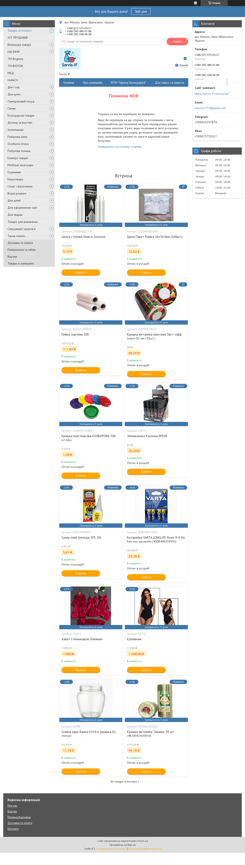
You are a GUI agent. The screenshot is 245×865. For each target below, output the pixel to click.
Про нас (12, 805)
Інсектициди (15, 130)
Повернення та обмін (22, 250)
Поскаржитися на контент (110, 848)
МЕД (11, 73)
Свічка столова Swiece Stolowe (83, 237)
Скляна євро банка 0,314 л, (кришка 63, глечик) (88, 734)
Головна (68, 82)
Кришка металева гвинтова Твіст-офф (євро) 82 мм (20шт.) (154, 336)
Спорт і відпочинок (20, 186)
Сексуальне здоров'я (21, 229)
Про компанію (92, 82)
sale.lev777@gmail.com (210, 108)
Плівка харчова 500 (75, 334)
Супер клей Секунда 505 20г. (81, 537)
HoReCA (13, 80)
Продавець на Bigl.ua (122, 844)
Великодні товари (19, 45)
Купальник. (134, 639)
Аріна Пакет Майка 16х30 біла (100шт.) (154, 237)
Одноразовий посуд (21, 101)
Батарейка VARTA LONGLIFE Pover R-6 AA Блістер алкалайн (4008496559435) (156, 539)
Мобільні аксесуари (20, 165)
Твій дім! (141, 11)
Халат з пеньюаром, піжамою (82, 639)
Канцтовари (15, 179)
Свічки (12, 108)
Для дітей (14, 200)
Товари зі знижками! (21, 263)
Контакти (13, 829)
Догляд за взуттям (20, 123)
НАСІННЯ (13, 52)
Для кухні (14, 94)
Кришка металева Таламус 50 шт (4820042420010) (150, 734)
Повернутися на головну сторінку (120, 147)
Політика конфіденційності (144, 848)
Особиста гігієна (18, 144)
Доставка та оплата (20, 243)
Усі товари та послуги (123, 781)
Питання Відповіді (19, 817)
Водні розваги (17, 193)
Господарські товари (21, 115)
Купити (81, 272)
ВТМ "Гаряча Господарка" (128, 82)
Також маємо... (17, 236)
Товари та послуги (19, 30)
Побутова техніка (19, 151)
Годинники (14, 172)
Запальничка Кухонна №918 (147, 436)
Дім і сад (14, 87)
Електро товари (18, 158)
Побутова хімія (17, 137)
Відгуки (12, 256)
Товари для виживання (23, 222)
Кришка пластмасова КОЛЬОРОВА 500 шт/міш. (88, 438)
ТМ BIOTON (15, 66)
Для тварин (15, 215)
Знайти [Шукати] (177, 41)
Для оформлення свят (22, 208)
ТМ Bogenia (15, 59)
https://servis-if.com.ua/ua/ (212, 94)
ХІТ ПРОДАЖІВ (18, 38)
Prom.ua (143, 840)
